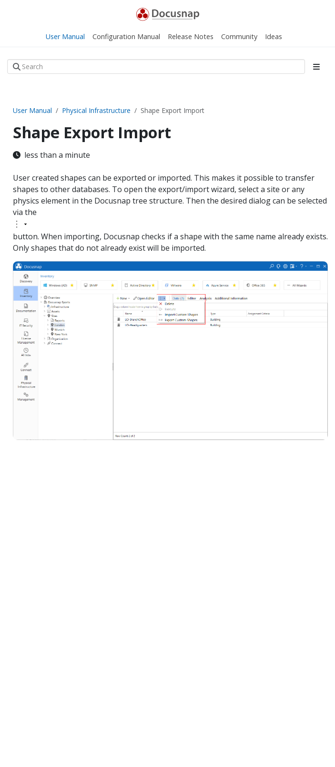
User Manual (32, 110)
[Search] (156, 66)
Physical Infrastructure (96, 110)
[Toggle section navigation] (316, 66)
